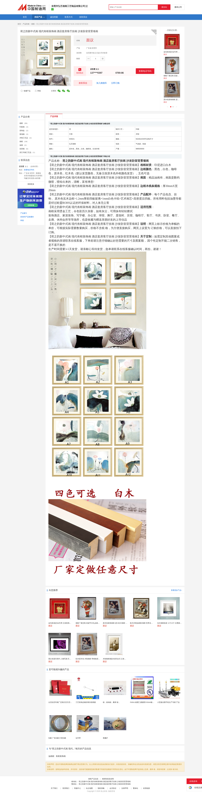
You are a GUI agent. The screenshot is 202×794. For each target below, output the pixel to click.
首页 (19, 24)
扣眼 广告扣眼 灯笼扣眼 (57, 738)
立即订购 (115, 83)
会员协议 (113, 788)
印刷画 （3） (24, 127)
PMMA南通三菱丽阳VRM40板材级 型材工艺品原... (149, 702)
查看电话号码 (145, 71)
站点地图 (89, 788)
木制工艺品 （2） (26, 138)
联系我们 (66, 788)
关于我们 (54, 788)
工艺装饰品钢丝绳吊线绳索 (86, 702)
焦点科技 (104, 791)
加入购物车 (101, 83)
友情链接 (146, 788)
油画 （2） (23, 145)
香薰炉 (105, 738)
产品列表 (26, 24)
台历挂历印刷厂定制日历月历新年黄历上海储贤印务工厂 (69, 702)
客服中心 (77, 788)
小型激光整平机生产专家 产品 (168, 702)
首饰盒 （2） (24, 131)
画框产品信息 (93, 779)
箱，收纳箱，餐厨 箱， (111, 702)
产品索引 (23, 213)
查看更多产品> (176, 590)
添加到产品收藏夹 (27, 217)
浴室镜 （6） (24, 149)
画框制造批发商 (108, 779)
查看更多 (30, 184)
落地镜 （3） (24, 134)
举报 (38, 91)
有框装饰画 (61, 756)
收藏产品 (25, 91)
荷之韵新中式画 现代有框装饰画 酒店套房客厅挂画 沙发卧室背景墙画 (105, 782)
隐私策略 (101, 788)
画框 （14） (23, 141)
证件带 (78, 738)
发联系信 (83, 83)
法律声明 (124, 788)
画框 (33, 24)
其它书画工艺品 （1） (27, 152)
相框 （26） (23, 123)
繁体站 (135, 788)
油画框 (51, 756)
